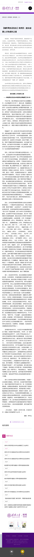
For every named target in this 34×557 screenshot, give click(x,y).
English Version (28, 2)
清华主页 (20, 2)
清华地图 (20, 535)
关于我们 (8, 535)
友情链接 (14, 535)
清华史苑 (15, 17)
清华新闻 (10, 17)
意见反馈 (26, 535)
